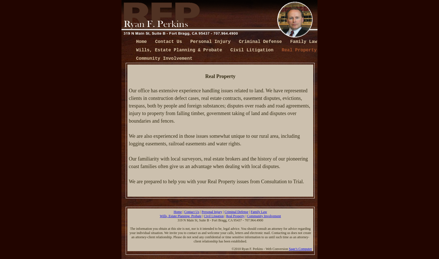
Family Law (303, 41)
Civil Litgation (214, 216)
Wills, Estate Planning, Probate (181, 216)
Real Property (299, 50)
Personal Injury (211, 41)
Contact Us (170, 41)
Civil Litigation (253, 50)
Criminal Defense (261, 41)
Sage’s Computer (300, 249)
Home (143, 41)
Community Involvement (164, 58)
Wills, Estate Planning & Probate (180, 50)
